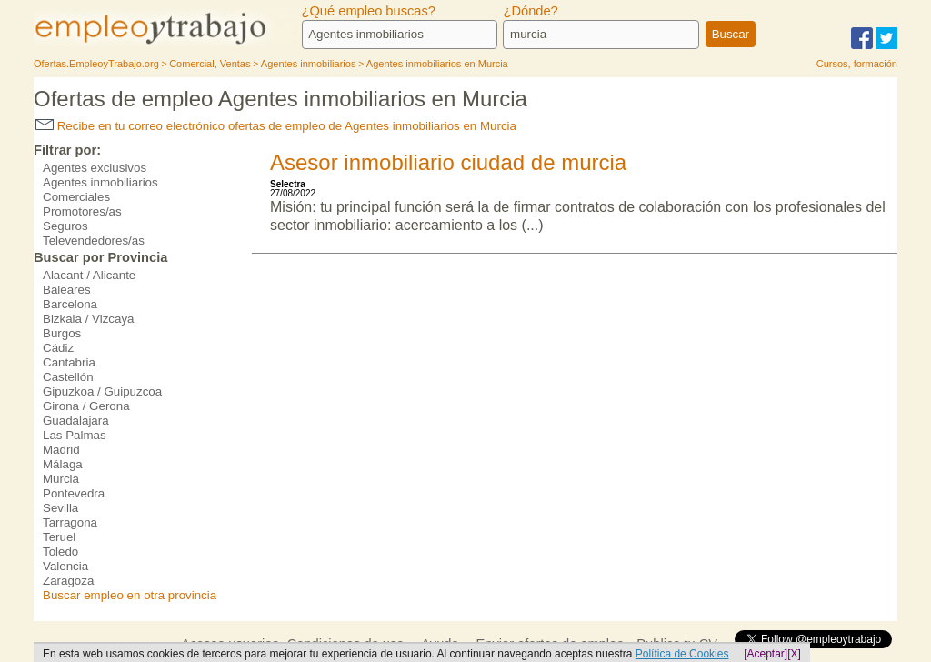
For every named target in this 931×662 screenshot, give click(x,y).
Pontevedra (74, 493)
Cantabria (69, 362)
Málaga (63, 464)
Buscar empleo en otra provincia (129, 595)
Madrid (61, 449)
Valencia (65, 566)
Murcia (61, 479)
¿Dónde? (530, 11)
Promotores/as (82, 211)
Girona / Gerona (86, 406)
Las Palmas (74, 435)
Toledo (60, 551)
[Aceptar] (765, 653)
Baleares (67, 289)
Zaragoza (68, 580)
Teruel (59, 537)
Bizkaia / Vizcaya (89, 319)
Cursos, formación (856, 63)
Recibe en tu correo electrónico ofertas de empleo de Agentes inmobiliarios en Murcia (275, 126)
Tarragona (70, 522)
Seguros (65, 226)
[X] (794, 653)
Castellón (68, 377)
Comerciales (76, 197)
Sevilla (60, 508)
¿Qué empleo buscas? (368, 11)
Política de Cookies (682, 653)
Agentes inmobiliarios (100, 182)
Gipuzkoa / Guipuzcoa (102, 391)
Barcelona (70, 304)
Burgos (62, 333)
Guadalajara (76, 420)
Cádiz (58, 348)
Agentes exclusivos (94, 168)
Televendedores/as (94, 240)
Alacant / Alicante (89, 275)
